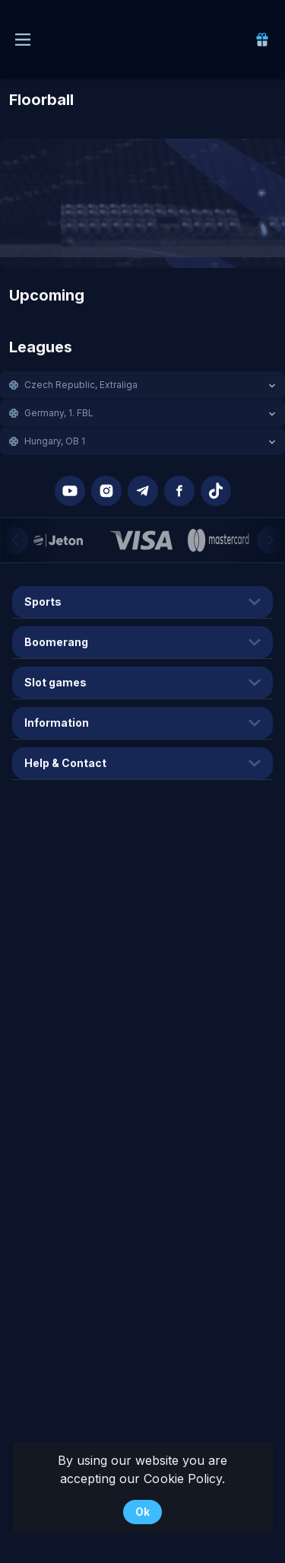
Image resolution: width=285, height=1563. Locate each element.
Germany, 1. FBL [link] (58, 413)
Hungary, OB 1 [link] (54, 441)
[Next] (270, 540)
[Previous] (14, 540)
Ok (142, 1511)
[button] (142, 385)
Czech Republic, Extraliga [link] (81, 384)
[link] (262, 39)
